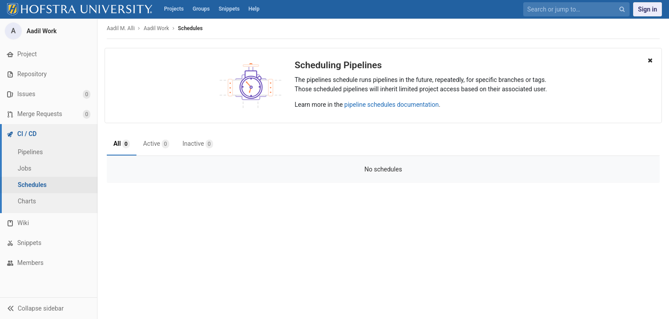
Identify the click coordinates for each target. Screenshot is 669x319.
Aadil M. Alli (121, 28)
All (121, 144)
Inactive (198, 144)
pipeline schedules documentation (391, 104)
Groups (201, 9)
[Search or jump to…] (571, 9)
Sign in (647, 9)
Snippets (229, 9)
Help (254, 9)
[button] (48, 308)
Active (156, 144)
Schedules (190, 28)
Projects (174, 9)
